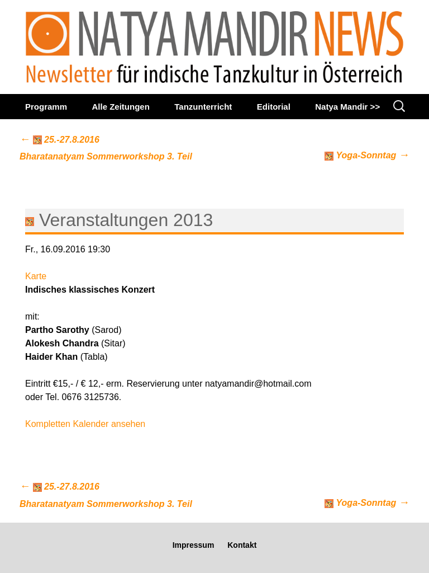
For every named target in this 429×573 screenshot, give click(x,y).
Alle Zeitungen (120, 106)
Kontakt (241, 545)
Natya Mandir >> (347, 106)
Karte (35, 276)
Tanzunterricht (203, 106)
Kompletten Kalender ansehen (85, 424)
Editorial (273, 106)
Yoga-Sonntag (367, 155)
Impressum (193, 545)
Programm (46, 106)
